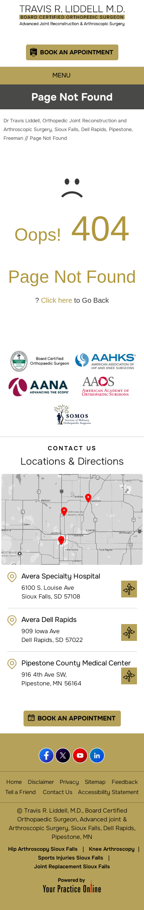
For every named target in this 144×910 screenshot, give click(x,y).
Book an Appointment (77, 718)
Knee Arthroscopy (112, 849)
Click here (56, 300)
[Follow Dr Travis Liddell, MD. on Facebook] (46, 755)
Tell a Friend (20, 792)
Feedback (125, 782)
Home (14, 782)
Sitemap (95, 782)
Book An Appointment (76, 52)
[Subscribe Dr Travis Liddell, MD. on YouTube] (80, 755)
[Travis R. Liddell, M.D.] (72, 15)
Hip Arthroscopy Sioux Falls (43, 849)
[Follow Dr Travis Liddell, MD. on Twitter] (63, 755)
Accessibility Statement (108, 792)
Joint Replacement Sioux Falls (72, 866)
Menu (70, 75)
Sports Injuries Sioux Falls (70, 857)
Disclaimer (41, 782)
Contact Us (57, 792)
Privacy (69, 782)
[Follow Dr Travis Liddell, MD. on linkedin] (97, 755)
